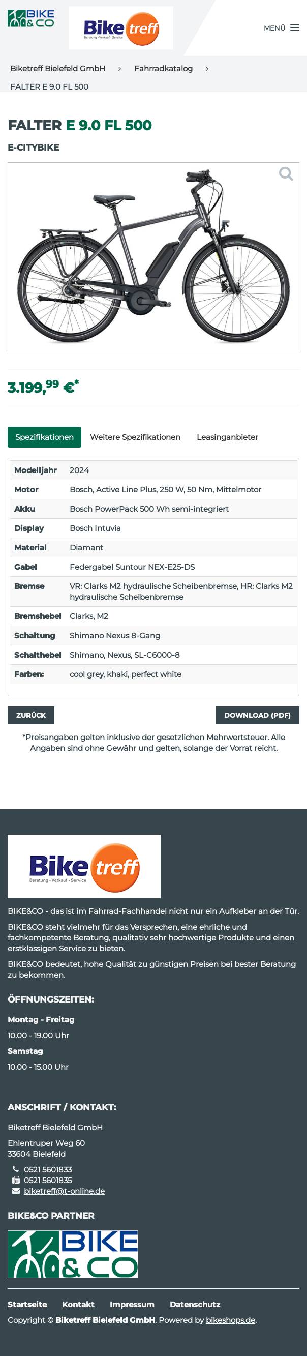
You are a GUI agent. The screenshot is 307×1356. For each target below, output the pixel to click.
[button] (281, 28)
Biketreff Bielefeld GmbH (57, 68)
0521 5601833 (48, 1169)
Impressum (132, 1304)
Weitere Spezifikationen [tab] (135, 437)
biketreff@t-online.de (64, 1191)
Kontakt (78, 1304)
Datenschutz (195, 1304)
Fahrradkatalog (163, 68)
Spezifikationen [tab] (44, 437)
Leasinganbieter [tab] (227, 437)
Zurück (31, 715)
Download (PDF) (257, 715)
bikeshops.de (230, 1320)
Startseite (27, 1304)
